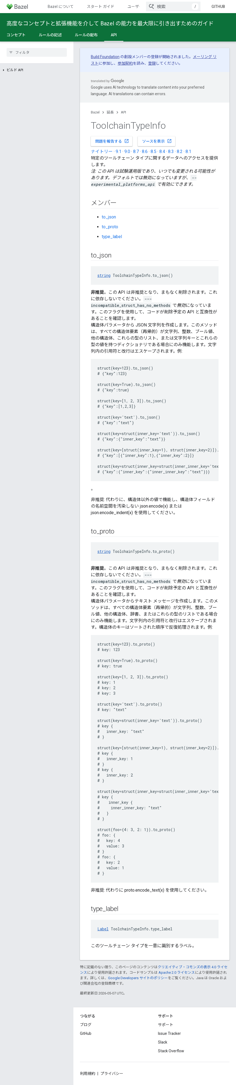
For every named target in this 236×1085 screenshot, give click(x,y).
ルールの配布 (86, 35)
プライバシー (111, 1073)
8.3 (171, 151)
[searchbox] (37, 52)
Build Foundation (105, 57)
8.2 (180, 151)
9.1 (118, 151)
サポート (165, 1025)
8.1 (188, 151)
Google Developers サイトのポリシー (138, 978)
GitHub (218, 6)
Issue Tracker (169, 1033)
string (103, 275)
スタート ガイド (100, 6)
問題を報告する (112, 141)
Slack (162, 1042)
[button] (36, 70)
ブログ (85, 1025)
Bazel (95, 112)
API (123, 112)
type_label (112, 236)
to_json (109, 217)
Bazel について (61, 6)
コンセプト (16, 35)
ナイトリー (102, 151)
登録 (152, 63)
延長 (110, 112)
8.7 (136, 151)
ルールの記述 (50, 35)
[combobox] (173, 6)
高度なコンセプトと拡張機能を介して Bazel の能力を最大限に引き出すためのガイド (110, 23)
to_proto (110, 226)
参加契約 (125, 63)
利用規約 (87, 1073)
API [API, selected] (114, 35)
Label (103, 928)
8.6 (145, 151)
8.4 (162, 151)
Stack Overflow (171, 1051)
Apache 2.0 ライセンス (177, 972)
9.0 (127, 151)
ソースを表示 (157, 141)
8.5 (153, 151)
